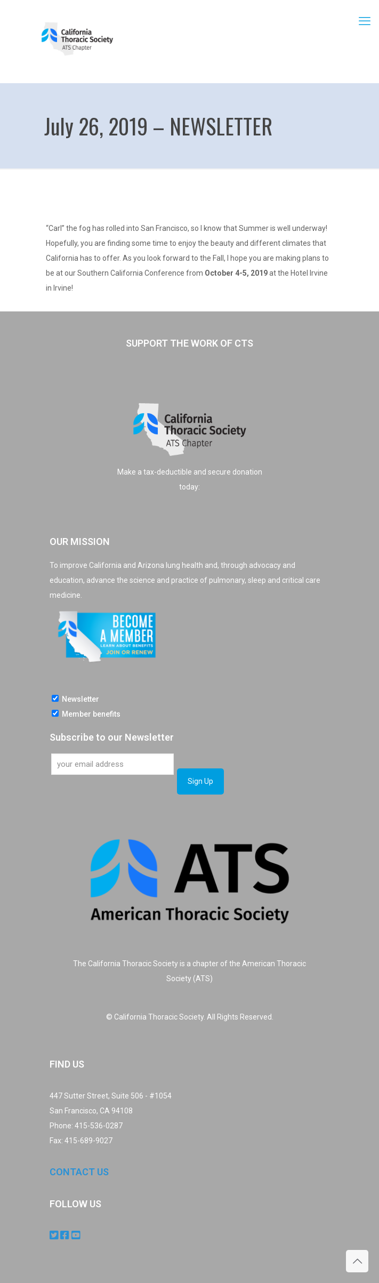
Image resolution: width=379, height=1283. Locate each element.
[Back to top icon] (357, 1261)
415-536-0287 (99, 1125)
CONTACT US (79, 1171)
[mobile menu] (365, 21)
